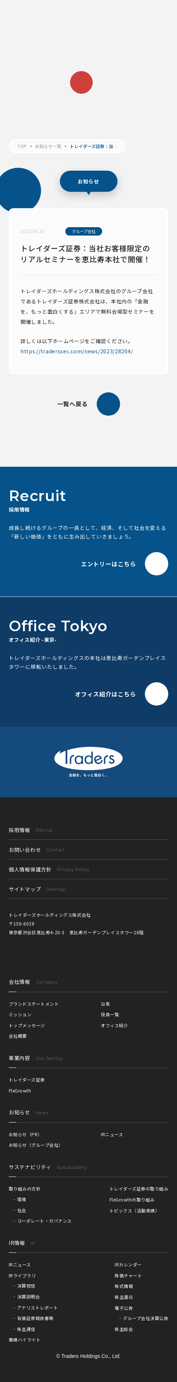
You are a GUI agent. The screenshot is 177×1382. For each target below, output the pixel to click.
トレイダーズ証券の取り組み (138, 1188)
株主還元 (124, 1297)
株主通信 (26, 1329)
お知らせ (19, 1112)
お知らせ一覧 (48, 146)
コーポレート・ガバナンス (44, 1221)
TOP (22, 146)
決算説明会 (28, 1296)
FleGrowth (20, 1090)
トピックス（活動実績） (134, 1210)
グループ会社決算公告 (145, 1318)
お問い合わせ (37, 849)
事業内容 (19, 1057)
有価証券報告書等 (35, 1318)
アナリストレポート (37, 1307)
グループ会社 (84, 231)
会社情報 (19, 981)
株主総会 (124, 1329)
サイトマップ (37, 889)
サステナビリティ (30, 1167)
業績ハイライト (25, 1339)
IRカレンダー (128, 1264)
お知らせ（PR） (25, 1134)
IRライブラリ (22, 1275)
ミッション (20, 1014)
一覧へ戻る (88, 404)
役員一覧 (110, 1014)
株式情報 (124, 1286)
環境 (21, 1199)
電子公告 (124, 1308)
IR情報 (17, 1242)
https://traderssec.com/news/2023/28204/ (76, 351)
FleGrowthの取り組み (132, 1199)
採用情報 (31, 830)
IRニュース (112, 1134)
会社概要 (18, 1036)
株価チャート (128, 1275)
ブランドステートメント (34, 1004)
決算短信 (26, 1285)
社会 (21, 1210)
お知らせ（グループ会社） (36, 1145)
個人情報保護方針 (49, 869)
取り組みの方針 (25, 1188)
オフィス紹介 (114, 1025)
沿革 (105, 1004)
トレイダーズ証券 (27, 1079)
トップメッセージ (27, 1025)
